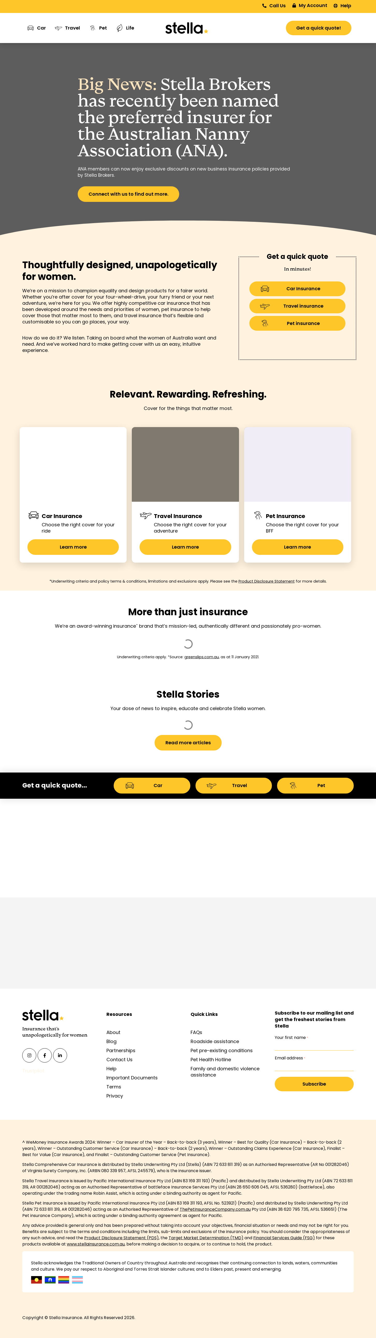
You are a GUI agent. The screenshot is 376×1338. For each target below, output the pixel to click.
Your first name (291, 1038)
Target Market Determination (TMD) (206, 1238)
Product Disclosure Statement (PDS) (121, 1238)
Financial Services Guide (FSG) (284, 1238)
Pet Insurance (285, 516)
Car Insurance (62, 516)
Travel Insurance (178, 516)
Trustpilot (33, 1070)
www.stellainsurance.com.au (96, 1244)
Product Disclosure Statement (266, 581)
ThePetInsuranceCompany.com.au (215, 1209)
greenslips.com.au (201, 657)
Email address (290, 1058)
